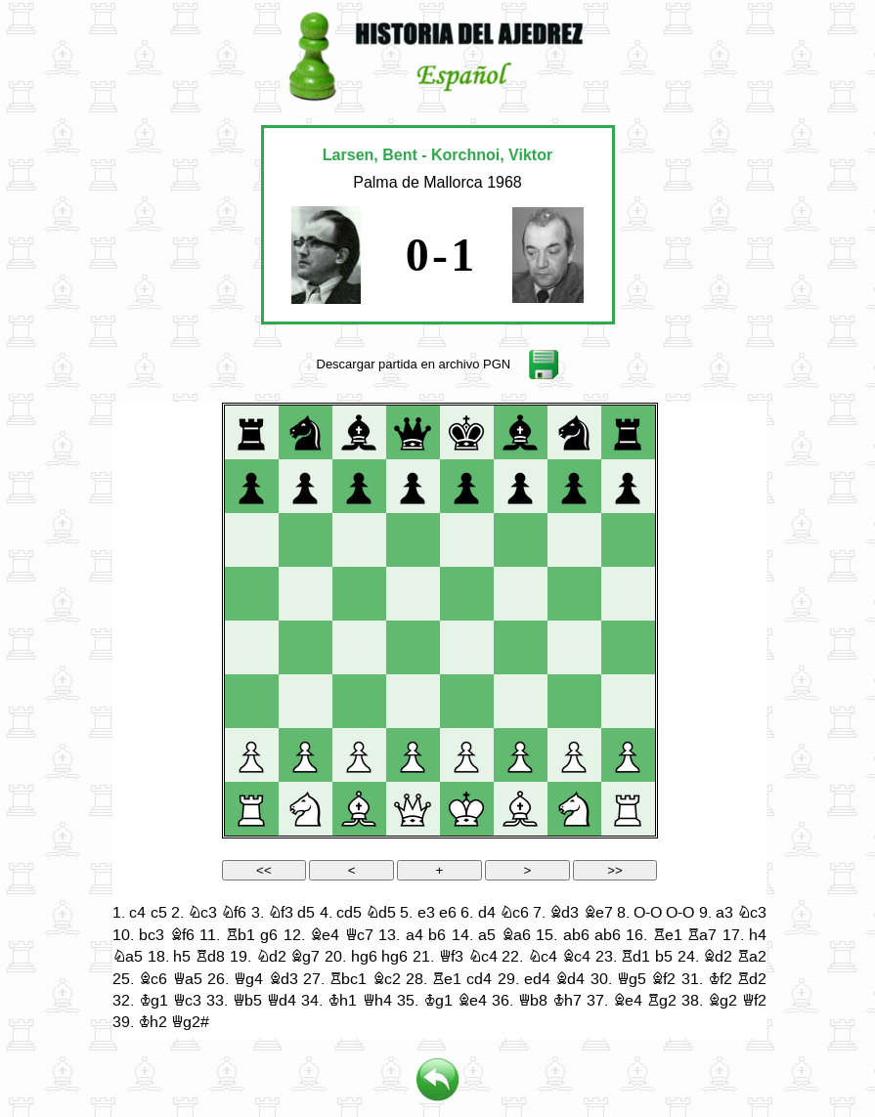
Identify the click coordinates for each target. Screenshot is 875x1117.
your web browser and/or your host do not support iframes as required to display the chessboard (439, 720)
